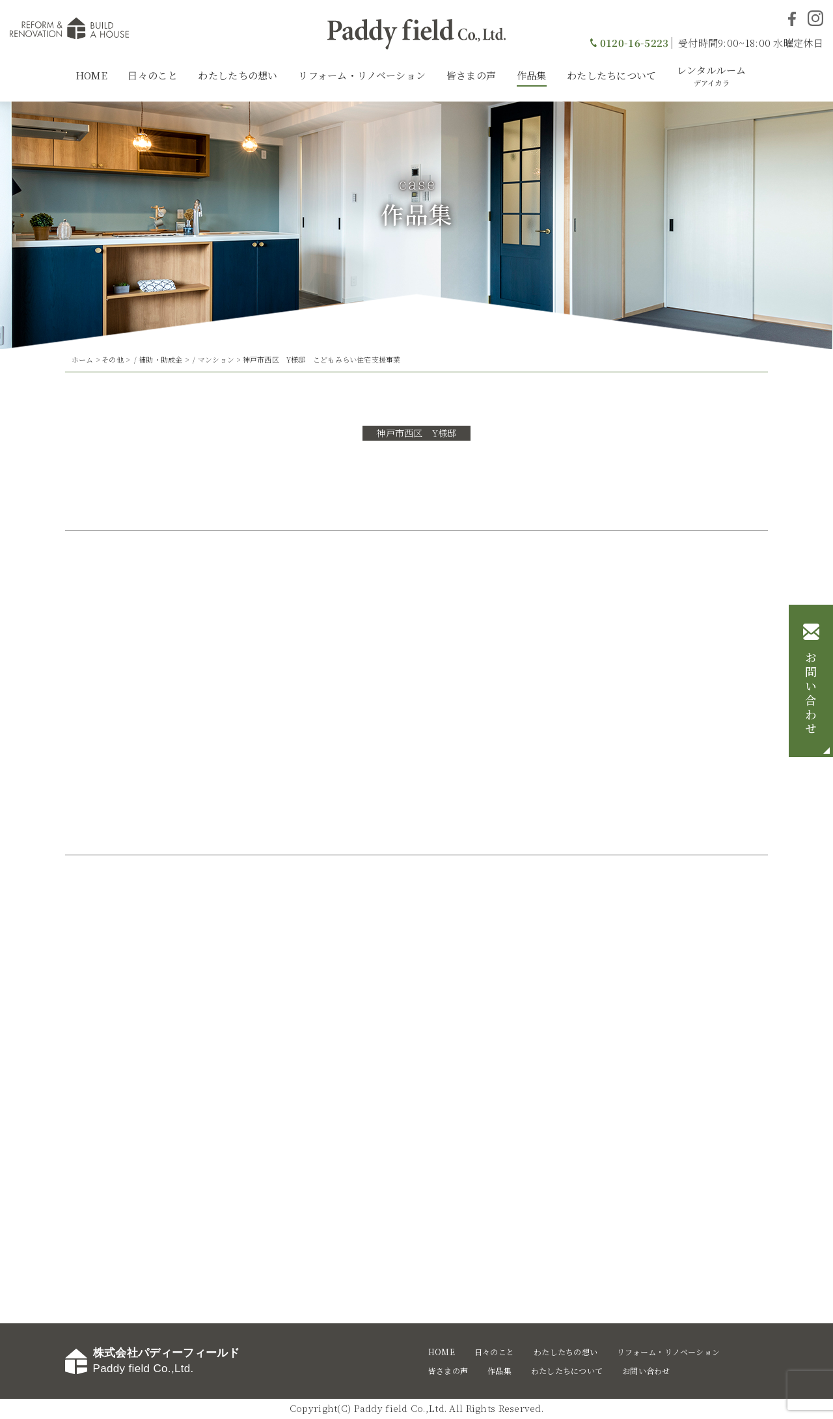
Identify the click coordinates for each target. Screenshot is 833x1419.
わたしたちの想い (237, 75)
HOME (91, 75)
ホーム (83, 359)
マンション (216, 359)
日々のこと (153, 75)
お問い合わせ (810, 694)
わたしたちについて (612, 75)
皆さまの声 (471, 75)
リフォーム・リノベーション (362, 75)
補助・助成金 (160, 359)
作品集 (532, 75)
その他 (113, 359)
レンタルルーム (711, 75)
